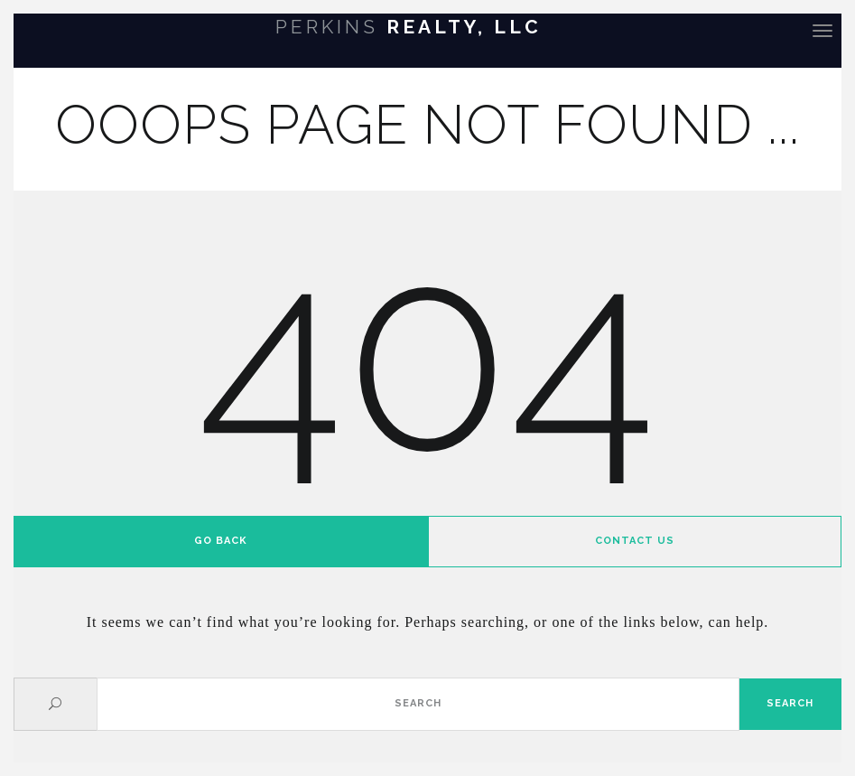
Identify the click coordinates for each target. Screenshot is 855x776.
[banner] (427, 29)
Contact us (634, 541)
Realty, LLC (408, 26)
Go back (220, 541)
